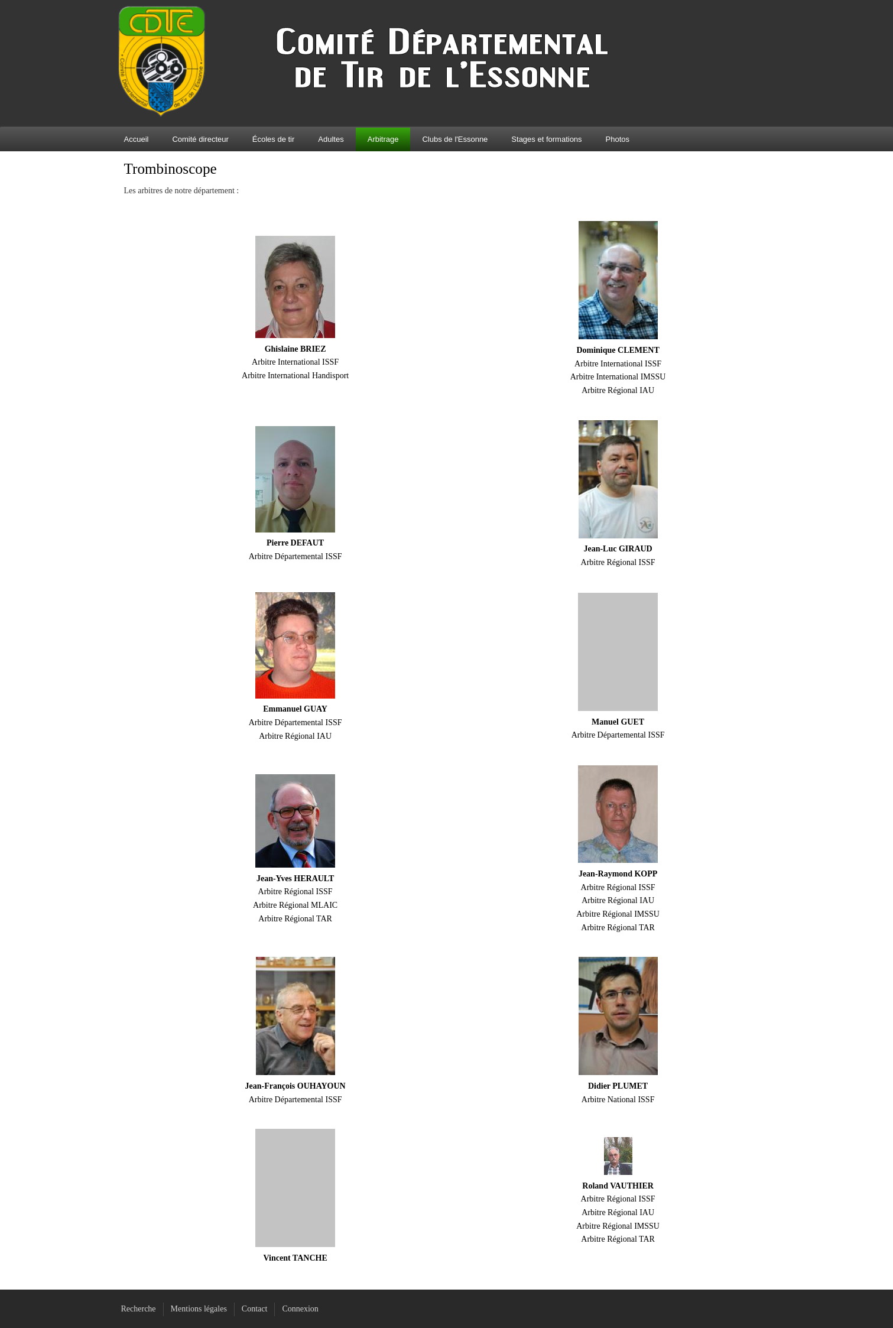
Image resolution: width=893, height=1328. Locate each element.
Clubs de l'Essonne (455, 139)
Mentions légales (199, 1308)
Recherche (138, 1308)
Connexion (300, 1308)
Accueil (136, 139)
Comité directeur (200, 139)
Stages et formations (546, 139)
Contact (255, 1308)
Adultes (330, 139)
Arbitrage (383, 139)
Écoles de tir (273, 139)
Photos (617, 139)
